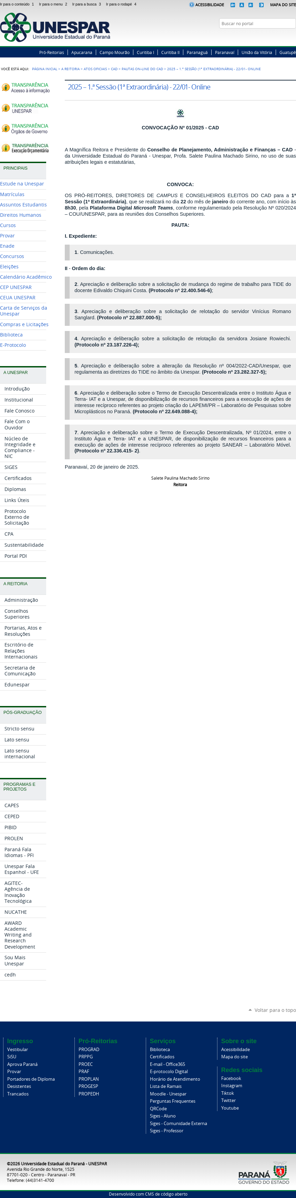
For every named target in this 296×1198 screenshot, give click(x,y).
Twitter (275, 36)
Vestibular (17, 1049)
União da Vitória (257, 52)
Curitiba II (170, 52)
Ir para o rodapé (122, 4)
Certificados (162, 1057)
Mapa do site (234, 1057)
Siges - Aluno (163, 1116)
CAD (114, 68)
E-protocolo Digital (169, 1071)
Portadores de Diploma (31, 1079)
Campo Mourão (115, 52)
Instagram (283, 36)
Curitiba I (145, 52)
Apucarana (81, 52)
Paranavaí (224, 52)
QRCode (158, 1109)
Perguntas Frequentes (172, 1101)
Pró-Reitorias (51, 52)
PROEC (86, 1064)
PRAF (84, 1071)
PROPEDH (89, 1094)
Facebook (266, 36)
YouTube (292, 36)
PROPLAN (89, 1079)
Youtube (230, 1108)
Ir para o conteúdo (18, 4)
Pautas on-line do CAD (142, 68)
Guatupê (287, 52)
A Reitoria (70, 68)
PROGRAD (89, 1049)
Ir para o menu (54, 4)
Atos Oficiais (95, 68)
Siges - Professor (166, 1131)
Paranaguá (197, 52)
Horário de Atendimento (175, 1079)
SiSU (11, 1057)
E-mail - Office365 (167, 1064)
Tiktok (227, 1093)
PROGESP (88, 1086)
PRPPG (86, 1057)
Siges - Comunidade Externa (178, 1123)
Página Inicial (44, 68)
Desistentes (19, 1086)
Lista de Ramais (166, 1086)
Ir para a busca (87, 4)
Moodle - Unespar (168, 1094)
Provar (14, 1071)
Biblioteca (160, 1049)
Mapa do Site (283, 4)
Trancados (18, 1094)
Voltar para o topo (275, 1010)
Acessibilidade (209, 4)
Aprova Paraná (22, 1064)
